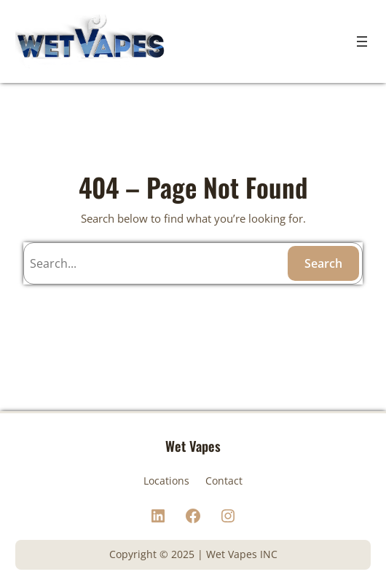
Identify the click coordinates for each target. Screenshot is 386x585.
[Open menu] (362, 41)
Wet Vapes (193, 445)
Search (323, 263)
